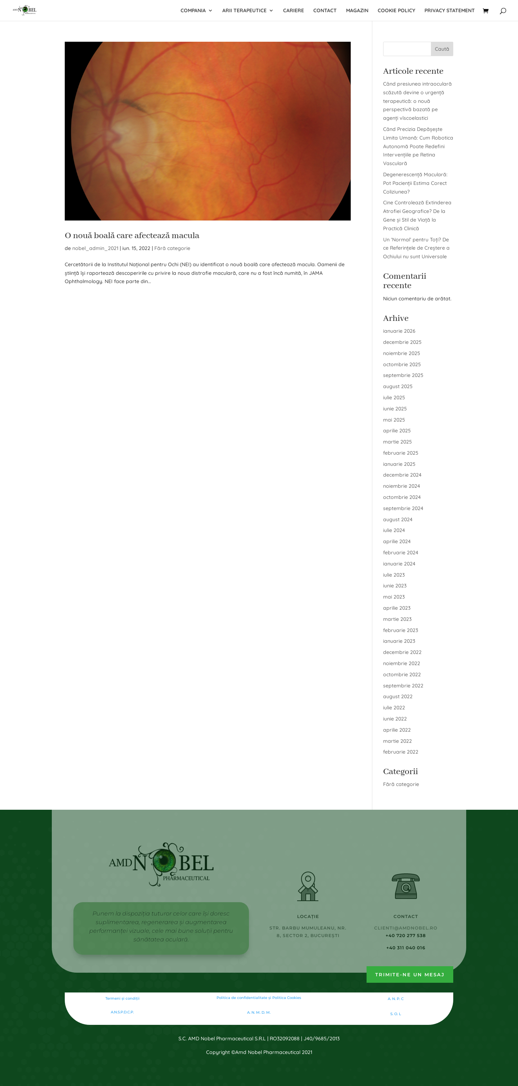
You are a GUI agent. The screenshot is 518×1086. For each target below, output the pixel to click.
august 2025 (398, 386)
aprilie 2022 (397, 730)
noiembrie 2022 (401, 663)
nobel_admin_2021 (95, 248)
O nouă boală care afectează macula (132, 235)
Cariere (293, 11)
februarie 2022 (400, 752)
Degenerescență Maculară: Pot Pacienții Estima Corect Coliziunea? (415, 183)
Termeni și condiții (122, 998)
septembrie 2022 (403, 685)
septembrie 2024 (403, 508)
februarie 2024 (400, 552)
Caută (442, 49)
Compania (193, 11)
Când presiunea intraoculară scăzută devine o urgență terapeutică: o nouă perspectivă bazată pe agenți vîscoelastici (417, 101)
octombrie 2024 (402, 497)
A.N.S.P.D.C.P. (122, 1012)
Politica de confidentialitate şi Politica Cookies (259, 997)
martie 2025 (397, 442)
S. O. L (395, 1014)
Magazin (357, 11)
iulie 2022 (394, 707)
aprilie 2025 (397, 430)
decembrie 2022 (402, 652)
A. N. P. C (396, 998)
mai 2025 (394, 420)
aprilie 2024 (397, 541)
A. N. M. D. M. (259, 1012)
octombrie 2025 (402, 364)
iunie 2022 (395, 718)
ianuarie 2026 (399, 331)
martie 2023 (397, 619)
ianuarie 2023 (399, 641)
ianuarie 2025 (399, 464)
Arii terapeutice (244, 11)
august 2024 (398, 519)
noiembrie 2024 (401, 486)
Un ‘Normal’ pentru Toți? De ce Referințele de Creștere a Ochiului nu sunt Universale (416, 248)
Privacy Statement (449, 11)
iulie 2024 (394, 530)
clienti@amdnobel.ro (405, 928)
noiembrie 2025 (401, 353)
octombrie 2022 (402, 674)
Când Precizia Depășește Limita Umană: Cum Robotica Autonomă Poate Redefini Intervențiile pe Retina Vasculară (418, 146)
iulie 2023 (394, 575)
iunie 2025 (395, 408)
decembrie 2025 (402, 342)
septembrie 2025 (403, 375)
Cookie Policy (396, 11)
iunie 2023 (394, 585)
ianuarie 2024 (399, 563)
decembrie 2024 (402, 475)
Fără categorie (172, 248)
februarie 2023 (400, 630)
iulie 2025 (394, 397)
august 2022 (398, 696)
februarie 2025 (400, 453)
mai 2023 (394, 597)
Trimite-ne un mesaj (410, 974)
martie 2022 (397, 741)
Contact (325, 11)
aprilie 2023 (396, 608)
